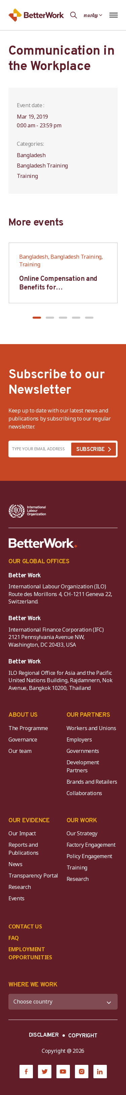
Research (19, 887)
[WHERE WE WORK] (63, 1002)
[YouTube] (63, 1071)
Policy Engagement (91, 856)
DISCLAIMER (44, 1035)
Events (16, 898)
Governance (22, 739)
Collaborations (84, 793)
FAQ (13, 938)
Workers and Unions (91, 728)
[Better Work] (43, 543)
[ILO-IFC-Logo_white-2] (27, 511)
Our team (19, 751)
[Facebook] (26, 1071)
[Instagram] (81, 1071)
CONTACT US (25, 926)
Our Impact (22, 833)
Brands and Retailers (92, 781)
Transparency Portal (33, 875)
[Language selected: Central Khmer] (93, 15)
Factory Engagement (91, 844)
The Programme (28, 728)
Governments (83, 751)
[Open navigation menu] (113, 15)
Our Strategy (82, 833)
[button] (37, 318)
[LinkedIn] (100, 1071)
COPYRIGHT (82, 1036)
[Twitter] (44, 1071)
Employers (79, 739)
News (15, 864)
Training (77, 867)
